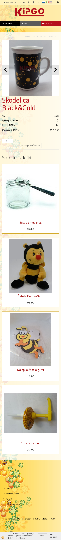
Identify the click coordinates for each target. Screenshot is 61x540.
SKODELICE (53, 36)
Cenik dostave (11, 509)
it (47, 2)
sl (43, 2)
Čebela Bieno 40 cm (30, 296)
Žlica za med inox (31, 222)
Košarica (47, 23)
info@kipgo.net (8, 521)
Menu (25, 23)
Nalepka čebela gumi (30, 369)
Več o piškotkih (53, 535)
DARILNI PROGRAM (39, 36)
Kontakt (9, 499)
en (50, 2)
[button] (55, 70)
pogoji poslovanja (13, 504)
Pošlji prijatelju (8, 124)
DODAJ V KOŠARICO (30, 145)
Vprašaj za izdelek (10, 120)
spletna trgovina (12, 494)
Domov (27, 36)
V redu (42, 535)
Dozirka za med (30, 443)
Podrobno (6, 23)
